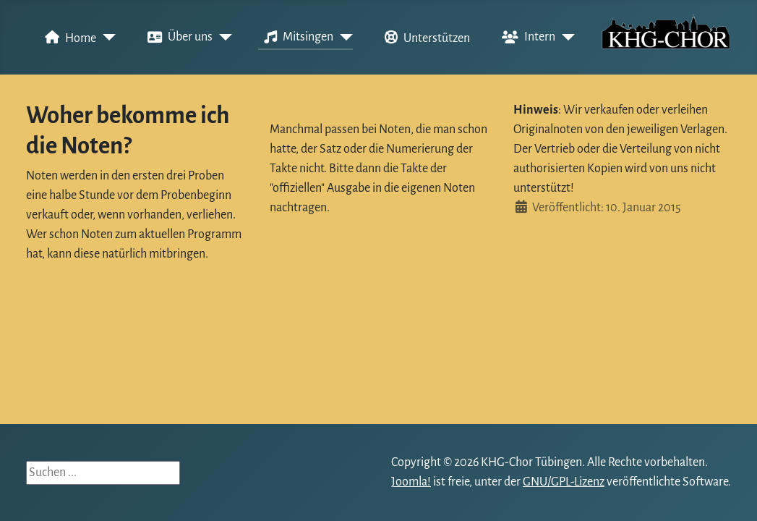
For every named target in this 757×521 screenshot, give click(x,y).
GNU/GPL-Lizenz (563, 481)
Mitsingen (295, 37)
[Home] (106, 37)
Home (67, 37)
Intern (525, 37)
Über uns (177, 37)
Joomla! (411, 481)
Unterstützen (424, 37)
